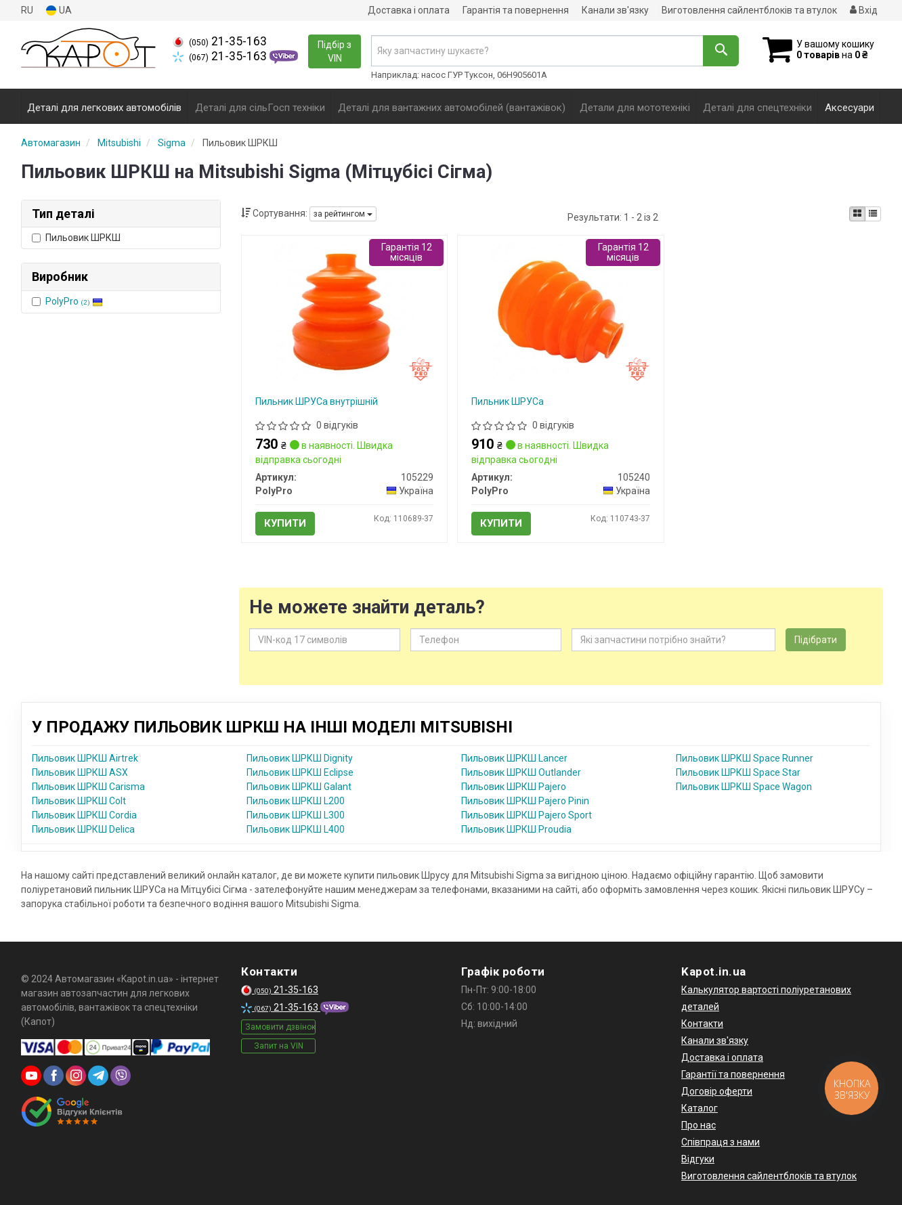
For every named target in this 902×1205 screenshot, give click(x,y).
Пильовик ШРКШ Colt (79, 800)
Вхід (864, 10)
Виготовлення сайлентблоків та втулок (749, 10)
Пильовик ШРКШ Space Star (738, 772)
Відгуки (697, 1159)
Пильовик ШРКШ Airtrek (85, 758)
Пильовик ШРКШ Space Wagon (744, 786)
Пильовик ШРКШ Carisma (88, 786)
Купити (285, 523)
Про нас (698, 1125)
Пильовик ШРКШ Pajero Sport (526, 815)
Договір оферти (716, 1091)
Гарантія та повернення (516, 10)
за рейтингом (343, 214)
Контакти (702, 1023)
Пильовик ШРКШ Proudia (516, 829)
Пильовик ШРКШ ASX (80, 772)
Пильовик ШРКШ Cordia (84, 815)
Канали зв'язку (615, 10)
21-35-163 (220, 41)
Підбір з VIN (334, 51)
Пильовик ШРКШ (76, 237)
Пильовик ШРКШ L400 (295, 829)
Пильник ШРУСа (507, 401)
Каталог (699, 1108)
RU (27, 10)
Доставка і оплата (409, 10)
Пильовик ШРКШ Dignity (299, 758)
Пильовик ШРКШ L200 (295, 800)
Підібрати (815, 639)
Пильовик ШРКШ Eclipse (299, 772)
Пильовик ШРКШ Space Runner (744, 758)
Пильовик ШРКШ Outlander (521, 772)
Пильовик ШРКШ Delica (83, 829)
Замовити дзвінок (280, 1027)
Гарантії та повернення (733, 1074)
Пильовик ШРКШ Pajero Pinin (525, 800)
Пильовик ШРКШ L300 (295, 815)
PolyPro (74, 301)
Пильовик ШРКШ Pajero (513, 786)
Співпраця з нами (720, 1142)
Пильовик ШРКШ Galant (298, 786)
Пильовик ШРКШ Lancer (514, 758)
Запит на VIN (278, 1046)
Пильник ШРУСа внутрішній (316, 401)
